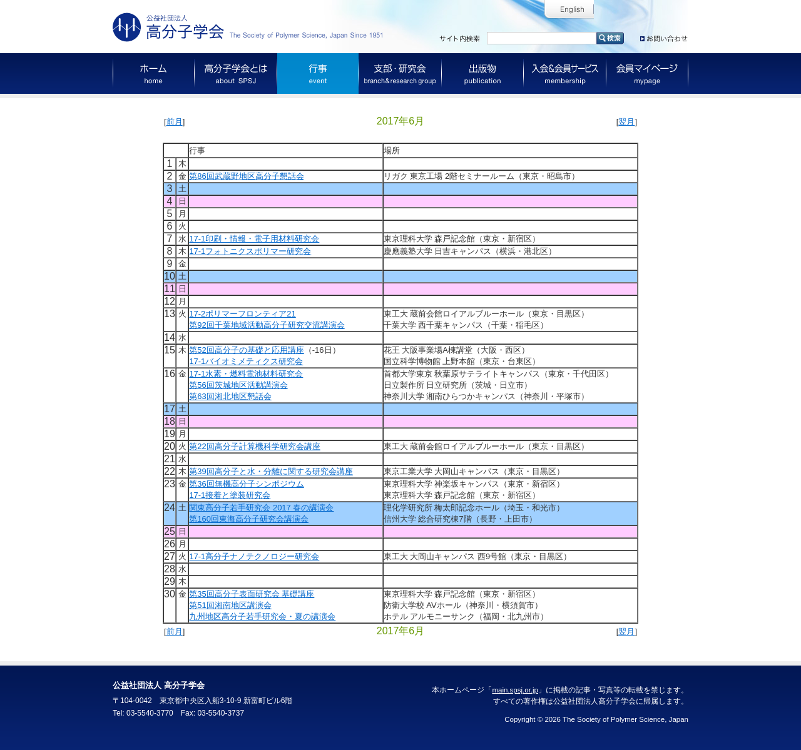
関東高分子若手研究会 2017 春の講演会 (261, 507)
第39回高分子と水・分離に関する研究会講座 (270, 471)
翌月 (626, 121)
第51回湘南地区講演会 (230, 605)
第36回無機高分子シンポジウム (246, 484)
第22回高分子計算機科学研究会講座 (254, 446)
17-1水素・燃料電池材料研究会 (246, 373)
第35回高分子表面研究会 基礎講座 (251, 594)
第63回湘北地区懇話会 (230, 396)
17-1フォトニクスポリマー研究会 (250, 251)
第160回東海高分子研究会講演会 (249, 519)
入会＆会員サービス (565, 73)
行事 (318, 73)
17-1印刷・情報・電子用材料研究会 (254, 238)
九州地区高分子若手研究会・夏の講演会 (262, 616)
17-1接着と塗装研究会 (229, 495)
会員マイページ (647, 73)
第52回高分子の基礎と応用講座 (246, 350)
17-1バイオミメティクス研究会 (246, 361)
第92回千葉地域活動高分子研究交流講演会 (266, 325)
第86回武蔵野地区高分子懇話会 (246, 176)
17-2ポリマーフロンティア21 (242, 313)
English (569, 9)
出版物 (483, 73)
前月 (174, 121)
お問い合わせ (664, 36)
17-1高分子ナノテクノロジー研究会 (254, 556)
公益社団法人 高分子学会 (250, 27)
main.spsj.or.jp (515, 690)
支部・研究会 (400, 73)
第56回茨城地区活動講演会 (238, 385)
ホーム (154, 73)
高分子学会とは (236, 73)
